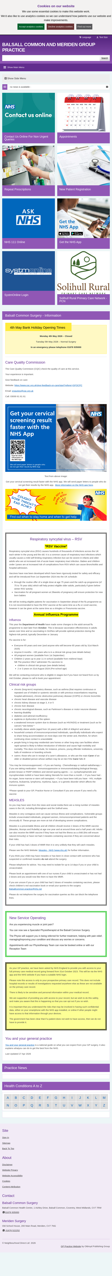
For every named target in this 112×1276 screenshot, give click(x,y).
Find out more (84, 26)
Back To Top (8, 1148)
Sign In (5, 1137)
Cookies (6, 1181)
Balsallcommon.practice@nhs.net (25, 889)
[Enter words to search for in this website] (51, 58)
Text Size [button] (102, 37)
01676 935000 (10, 1212)
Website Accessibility (12, 1175)
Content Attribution (11, 1186)
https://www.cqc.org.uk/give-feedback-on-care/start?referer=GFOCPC (48, 385)
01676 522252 (11, 1230)
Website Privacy (10, 1170)
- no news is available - (20, 87)
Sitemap (6, 1143)
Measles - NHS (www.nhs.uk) (53, 850)
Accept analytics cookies (31, 26)
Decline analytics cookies (60, 26)
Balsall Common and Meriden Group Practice (48, 47)
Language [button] (85, 37)
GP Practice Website (71, 1246)
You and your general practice (19, 1045)
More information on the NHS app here (74, 485)
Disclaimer (7, 1164)
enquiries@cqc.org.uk (22, 391)
